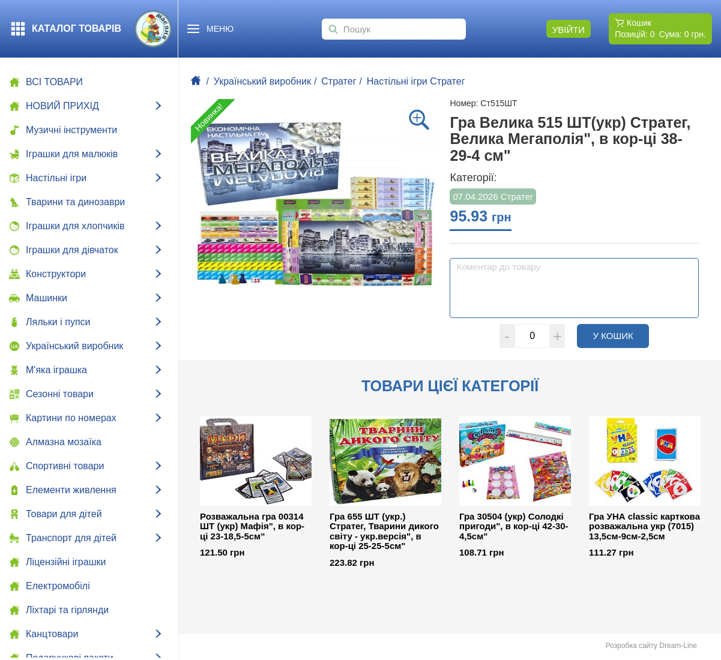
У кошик (621, 335)
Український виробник (262, 81)
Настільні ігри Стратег (416, 81)
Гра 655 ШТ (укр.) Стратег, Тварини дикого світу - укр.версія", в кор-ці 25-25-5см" (384, 531)
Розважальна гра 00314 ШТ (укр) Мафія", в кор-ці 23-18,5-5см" (252, 526)
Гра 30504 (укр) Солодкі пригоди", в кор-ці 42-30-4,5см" (514, 526)
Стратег (338, 81)
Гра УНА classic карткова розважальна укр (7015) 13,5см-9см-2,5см (644, 526)
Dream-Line (678, 645)
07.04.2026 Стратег (493, 196)
